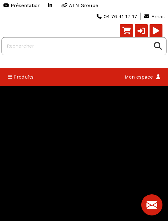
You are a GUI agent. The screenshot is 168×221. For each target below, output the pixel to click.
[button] (141, 30)
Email (154, 16)
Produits (21, 77)
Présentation (22, 5)
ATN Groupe (79, 5)
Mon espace (142, 77)
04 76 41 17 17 (116, 16)
